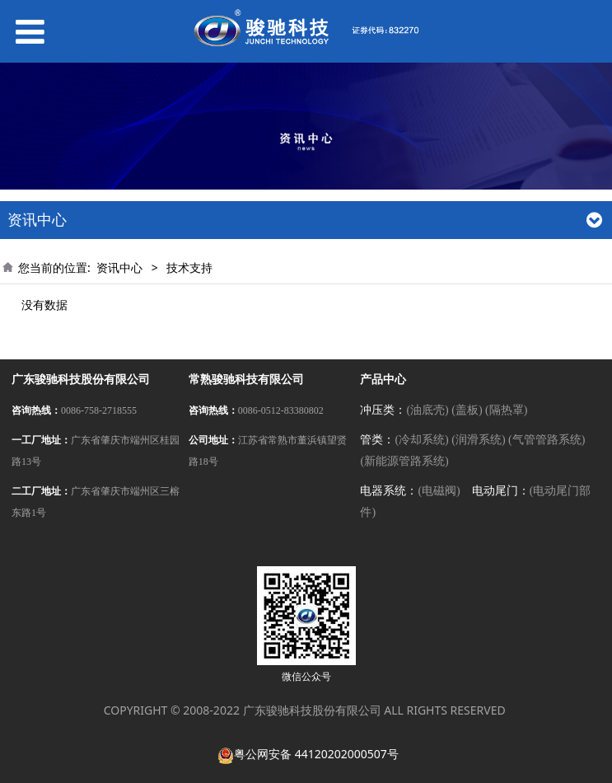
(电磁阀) (439, 491)
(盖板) (466, 410)
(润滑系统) (478, 440)
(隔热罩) (506, 410)
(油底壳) (427, 410)
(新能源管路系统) (404, 461)
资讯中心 (119, 267)
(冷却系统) (421, 440)
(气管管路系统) (546, 440)
